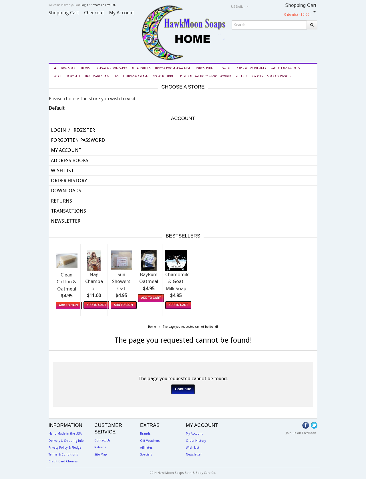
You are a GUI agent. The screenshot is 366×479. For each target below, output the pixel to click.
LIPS (116, 76)
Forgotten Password (78, 140)
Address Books (69, 160)
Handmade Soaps (97, 76)
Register (84, 130)
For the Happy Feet (67, 76)
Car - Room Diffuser (251, 68)
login (84, 5)
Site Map (100, 453)
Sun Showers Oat (183, 280)
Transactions (68, 211)
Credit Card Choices (63, 460)
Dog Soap (68, 68)
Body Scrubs (204, 68)
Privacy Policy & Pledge (65, 446)
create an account (104, 5)
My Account (121, 12)
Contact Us (102, 439)
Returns (61, 201)
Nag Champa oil (131, 280)
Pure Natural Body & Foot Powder (205, 76)
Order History (69, 180)
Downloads (66, 190)
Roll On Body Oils (249, 76)
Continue (183, 387)
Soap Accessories (279, 76)
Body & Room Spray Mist (172, 68)
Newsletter (65, 221)
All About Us (141, 68)
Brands (145, 432)
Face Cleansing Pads (285, 68)
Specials (146, 453)
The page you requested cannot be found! (190, 325)
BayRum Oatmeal (235, 280)
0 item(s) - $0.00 (296, 15)
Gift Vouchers (150, 439)
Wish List (62, 170)
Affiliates (146, 446)
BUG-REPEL (225, 68)
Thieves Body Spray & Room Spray (103, 68)
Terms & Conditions (63, 453)
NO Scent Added (164, 76)
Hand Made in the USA (65, 432)
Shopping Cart (64, 12)
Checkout (94, 12)
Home (152, 325)
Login (58, 130)
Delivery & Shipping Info (66, 439)
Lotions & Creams (135, 76)
